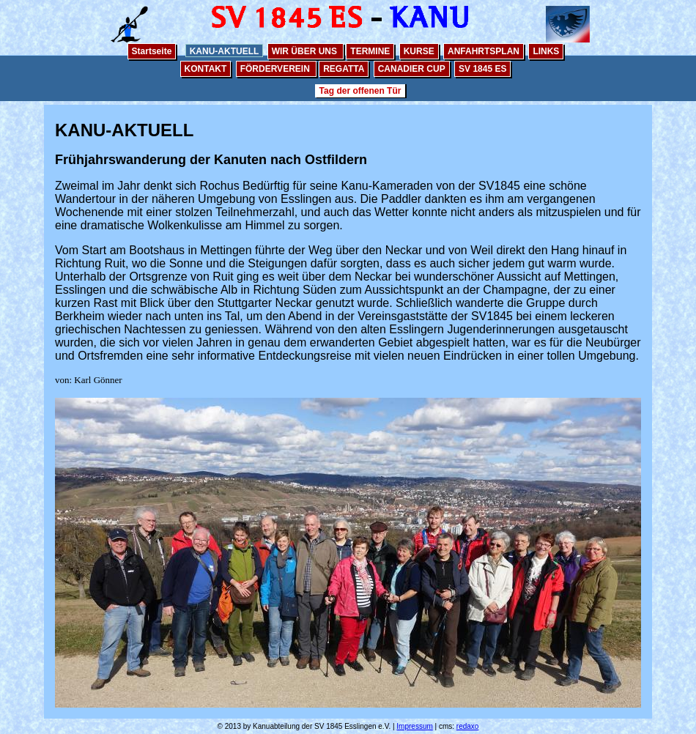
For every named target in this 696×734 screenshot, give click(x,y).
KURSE (419, 51)
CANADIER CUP (411, 69)
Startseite (152, 51)
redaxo (467, 726)
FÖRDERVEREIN (276, 69)
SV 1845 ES (482, 69)
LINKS (546, 51)
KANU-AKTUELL (224, 51)
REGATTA (343, 69)
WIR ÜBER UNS (306, 51)
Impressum (414, 726)
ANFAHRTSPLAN (483, 51)
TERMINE (370, 51)
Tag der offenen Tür (360, 91)
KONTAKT (206, 69)
